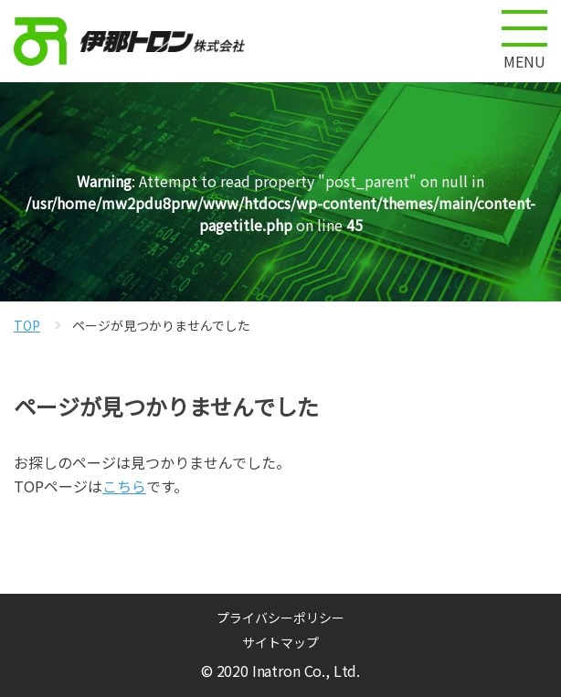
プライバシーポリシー (280, 617)
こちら (124, 486)
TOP (27, 325)
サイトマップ (280, 642)
